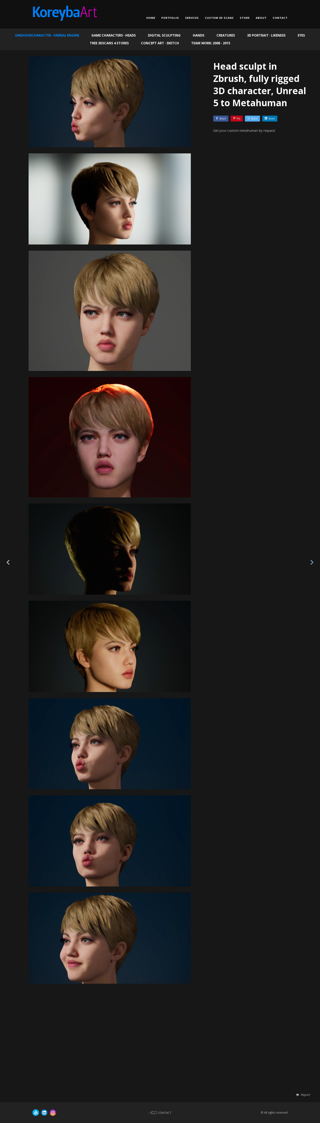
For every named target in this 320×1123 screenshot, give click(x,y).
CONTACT (280, 18)
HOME (150, 18)
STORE (245, 18)
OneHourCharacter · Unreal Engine (47, 35)
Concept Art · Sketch (160, 43)
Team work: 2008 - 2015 (210, 43)
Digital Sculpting (164, 35)
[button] (303, 1095)
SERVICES (192, 18)
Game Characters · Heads (113, 35)
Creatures (226, 35)
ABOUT (261, 18)
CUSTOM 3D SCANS (219, 18)
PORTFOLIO (170, 18)
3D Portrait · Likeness (266, 35)
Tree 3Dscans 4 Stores (109, 43)
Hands (198, 35)
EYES (301, 35)
